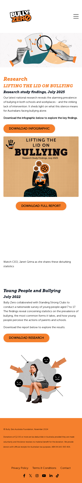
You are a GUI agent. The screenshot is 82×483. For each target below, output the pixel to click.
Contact (65, 468)
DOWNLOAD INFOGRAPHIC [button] (29, 128)
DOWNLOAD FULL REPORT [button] (41, 206)
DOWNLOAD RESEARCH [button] (26, 338)
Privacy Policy (19, 468)
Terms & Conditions (44, 468)
